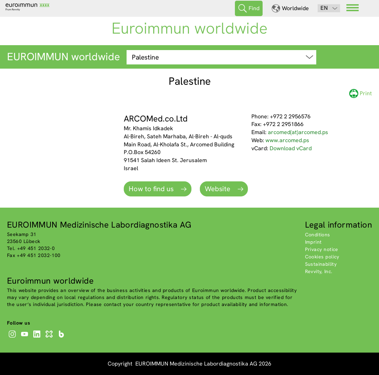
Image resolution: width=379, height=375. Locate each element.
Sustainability (321, 264)
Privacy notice (321, 249)
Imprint (313, 242)
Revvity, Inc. (318, 271)
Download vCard (291, 148)
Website (218, 188)
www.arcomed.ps (287, 140)
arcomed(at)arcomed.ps (298, 132)
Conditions (317, 234)
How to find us (152, 188)
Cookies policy (322, 257)
